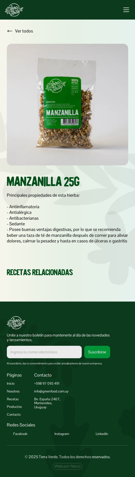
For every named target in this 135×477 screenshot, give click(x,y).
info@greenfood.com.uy (51, 391)
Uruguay (40, 407)
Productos (14, 406)
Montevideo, (43, 403)
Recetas (13, 399)
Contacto (14, 414)
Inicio (10, 383)
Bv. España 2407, (47, 399)
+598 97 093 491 (47, 383)
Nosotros (13, 391)
